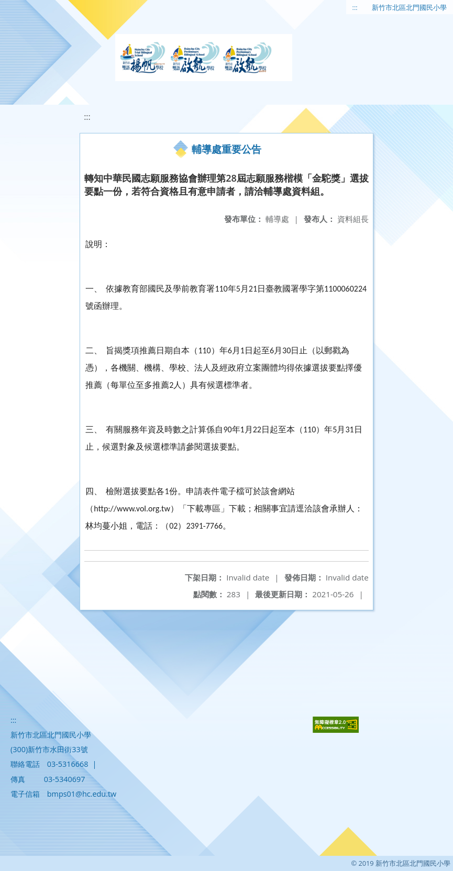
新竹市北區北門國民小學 (409, 7)
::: (355, 7)
